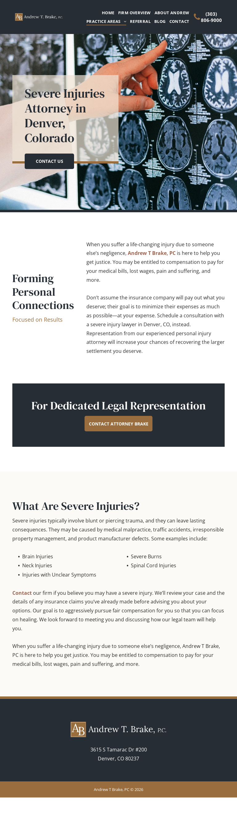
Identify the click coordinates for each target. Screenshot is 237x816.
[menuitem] (106, 13)
